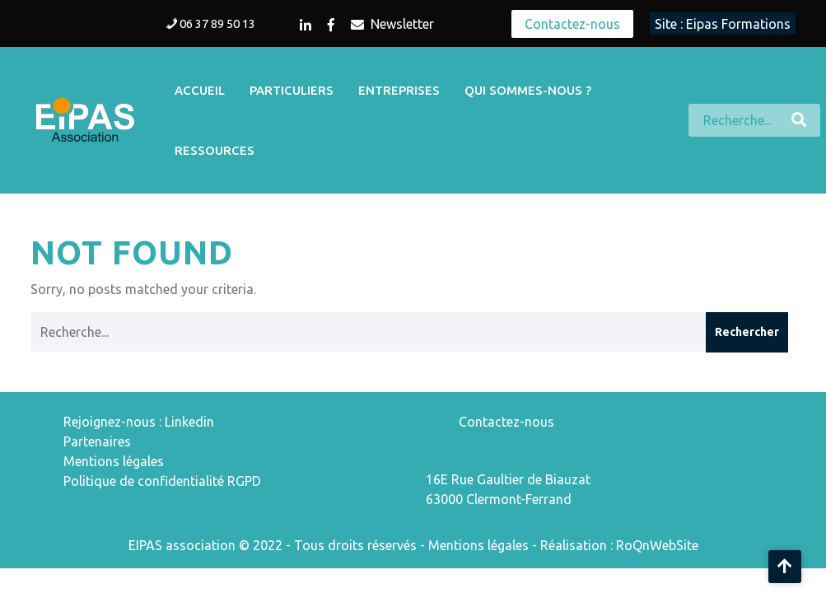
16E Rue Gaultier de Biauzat (508, 479)
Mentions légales (113, 461)
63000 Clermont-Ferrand (499, 499)
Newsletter (392, 23)
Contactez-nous (572, 23)
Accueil (200, 90)
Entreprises (399, 90)
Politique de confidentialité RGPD (162, 481)
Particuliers (292, 90)
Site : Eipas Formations (723, 23)
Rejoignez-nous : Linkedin (138, 421)
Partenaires (97, 441)
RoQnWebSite (657, 545)
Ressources (214, 150)
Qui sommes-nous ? (527, 90)
